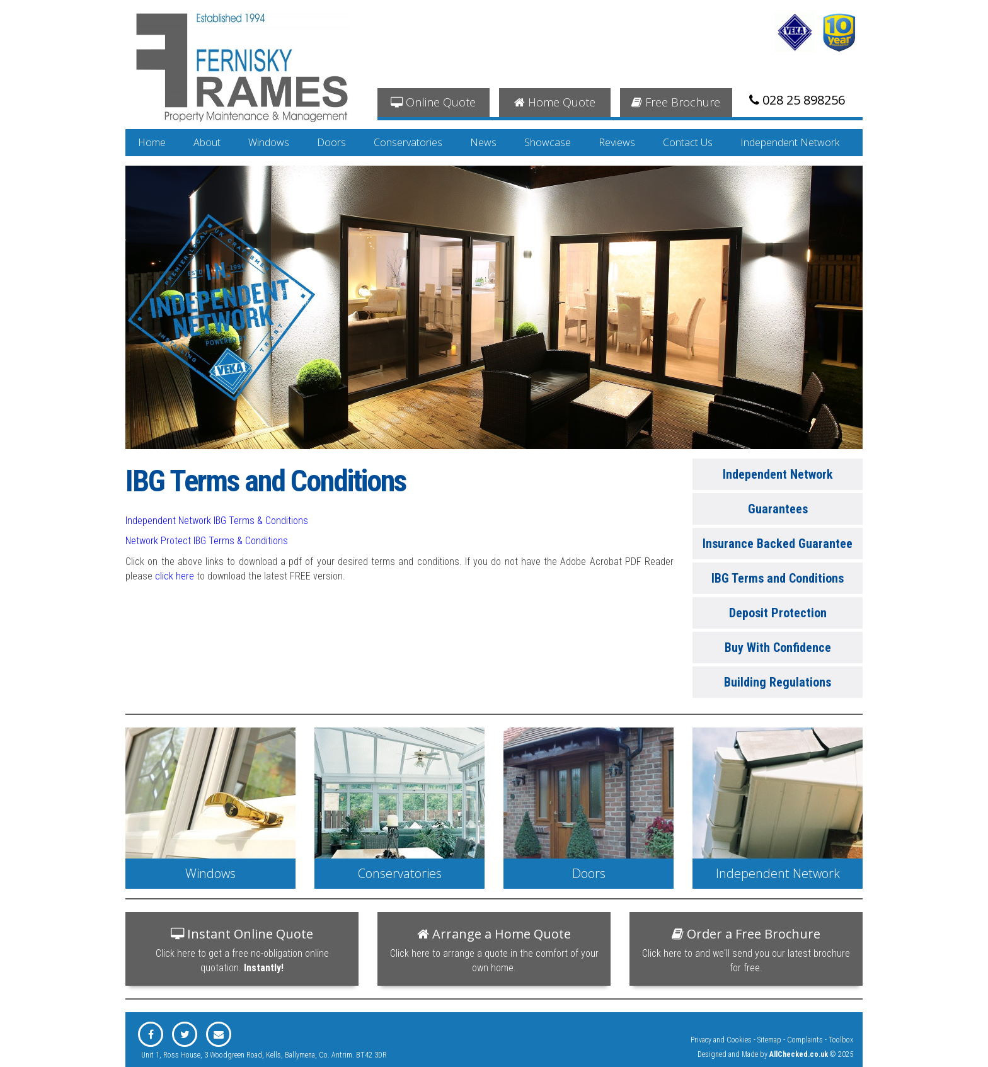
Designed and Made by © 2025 (775, 1054)
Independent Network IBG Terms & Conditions (216, 521)
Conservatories (408, 142)
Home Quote (554, 102)
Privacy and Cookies (721, 1040)
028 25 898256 (797, 99)
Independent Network (789, 142)
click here (174, 576)
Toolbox (841, 1040)
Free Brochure (675, 102)
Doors (331, 142)
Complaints (805, 1040)
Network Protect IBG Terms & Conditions (206, 541)
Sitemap (769, 1040)
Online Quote (433, 102)
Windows (268, 142)
